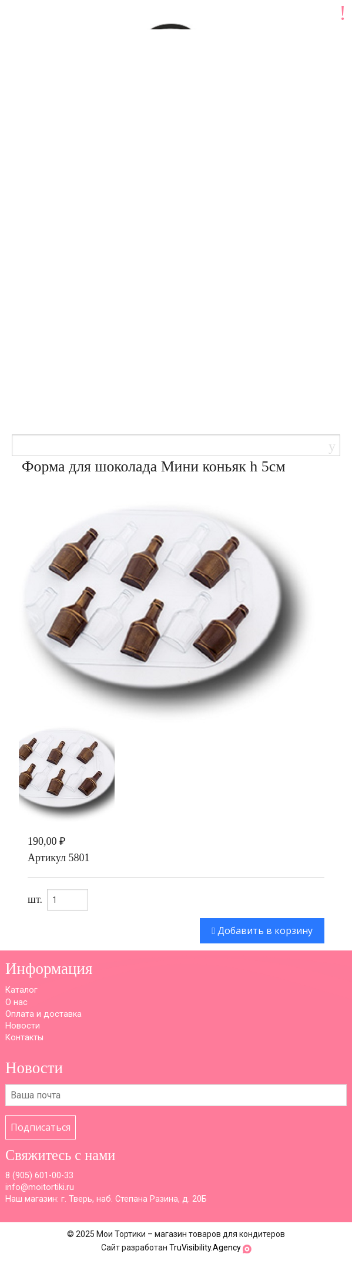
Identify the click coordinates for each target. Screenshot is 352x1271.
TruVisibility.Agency (205, 1247)
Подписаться (41, 1127)
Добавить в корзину (262, 930)
